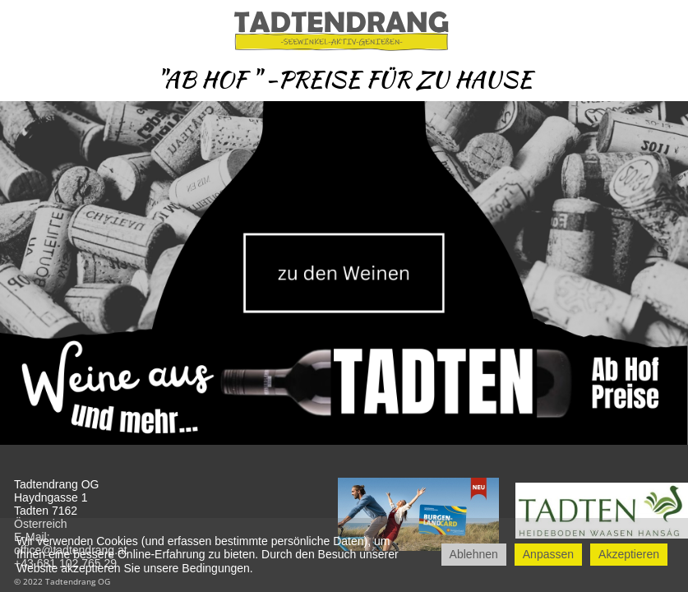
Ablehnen (474, 554)
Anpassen (548, 554)
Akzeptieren (628, 554)
